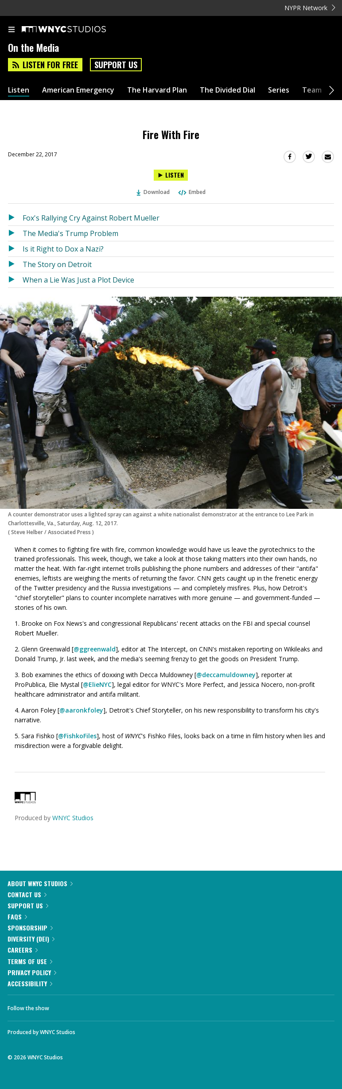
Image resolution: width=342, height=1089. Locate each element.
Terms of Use (30, 972)
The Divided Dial (227, 101)
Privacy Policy (32, 983)
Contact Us (27, 905)
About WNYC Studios (40, 894)
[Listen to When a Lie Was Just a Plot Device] (15, 290)
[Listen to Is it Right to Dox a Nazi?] (15, 259)
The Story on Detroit (57, 275)
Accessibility (30, 994)
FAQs (17, 927)
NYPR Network (309, 18)
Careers (23, 960)
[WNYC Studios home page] (75, 40)
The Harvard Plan (157, 101)
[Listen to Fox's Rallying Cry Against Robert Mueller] (15, 228)
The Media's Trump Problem (70, 244)
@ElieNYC (97, 695)
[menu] (11, 41)
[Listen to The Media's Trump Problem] (15, 244)
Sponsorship (30, 938)
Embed (191, 202)
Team (312, 101)
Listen (18, 101)
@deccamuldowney (226, 685)
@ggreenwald (95, 659)
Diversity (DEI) (31, 949)
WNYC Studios (72, 828)
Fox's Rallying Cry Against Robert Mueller (91, 228)
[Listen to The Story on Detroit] (15, 275)
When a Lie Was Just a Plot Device (78, 290)
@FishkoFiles (77, 746)
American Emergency (78, 101)
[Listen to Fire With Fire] (171, 185)
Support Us (115, 75)
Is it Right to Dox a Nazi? (63, 259)
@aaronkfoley (81, 721)
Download (153, 202)
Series (278, 101)
